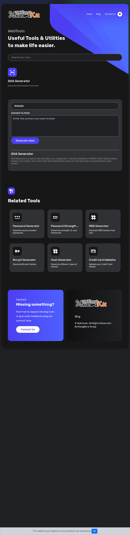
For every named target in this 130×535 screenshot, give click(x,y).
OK (94, 531)
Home (89, 14)
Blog (98, 14)
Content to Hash (20, 113)
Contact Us (110, 14)
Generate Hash (25, 140)
